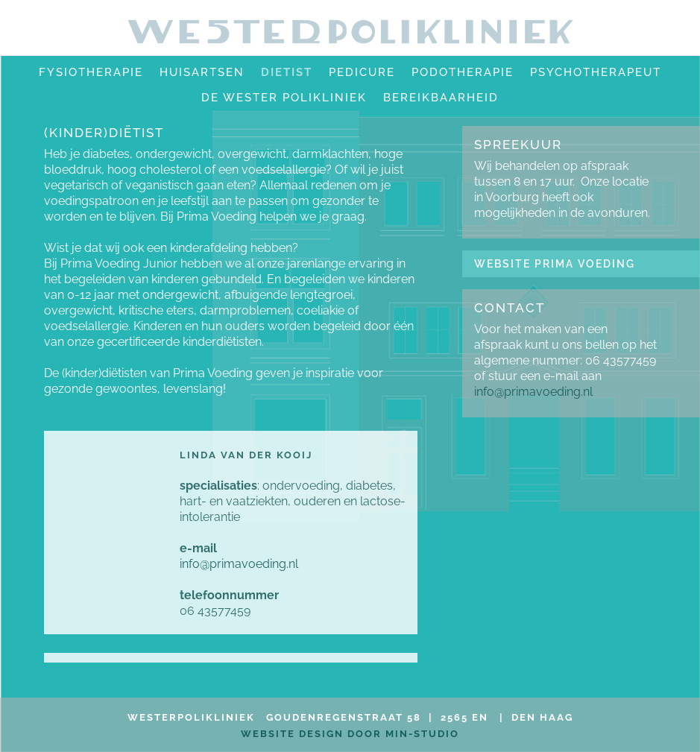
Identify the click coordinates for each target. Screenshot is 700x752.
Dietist (286, 72)
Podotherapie (463, 72)
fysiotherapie (91, 72)
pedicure (362, 72)
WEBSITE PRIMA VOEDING (554, 264)
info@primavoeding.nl (239, 564)
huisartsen (202, 72)
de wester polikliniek (284, 97)
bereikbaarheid (441, 97)
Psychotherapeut (595, 72)
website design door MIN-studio (350, 733)
